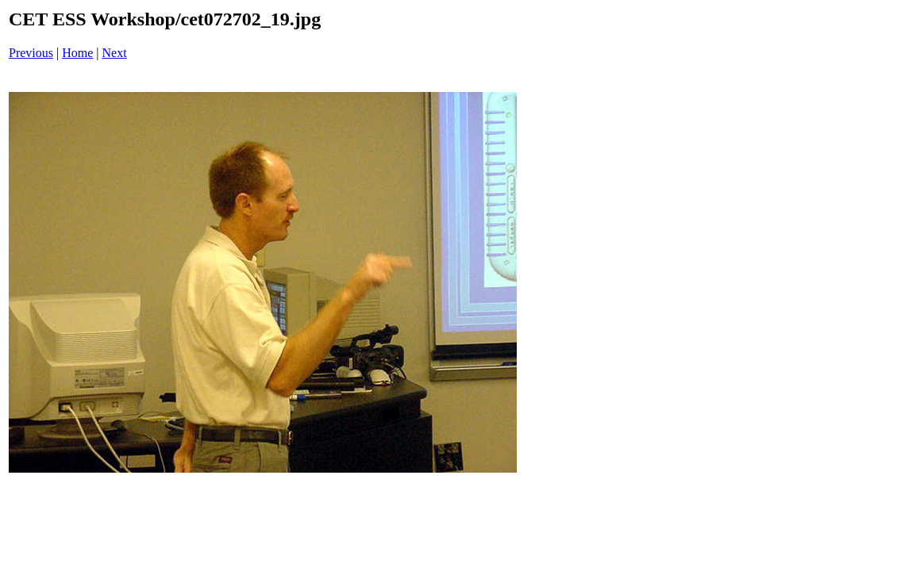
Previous (31, 52)
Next (114, 52)
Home (77, 52)
